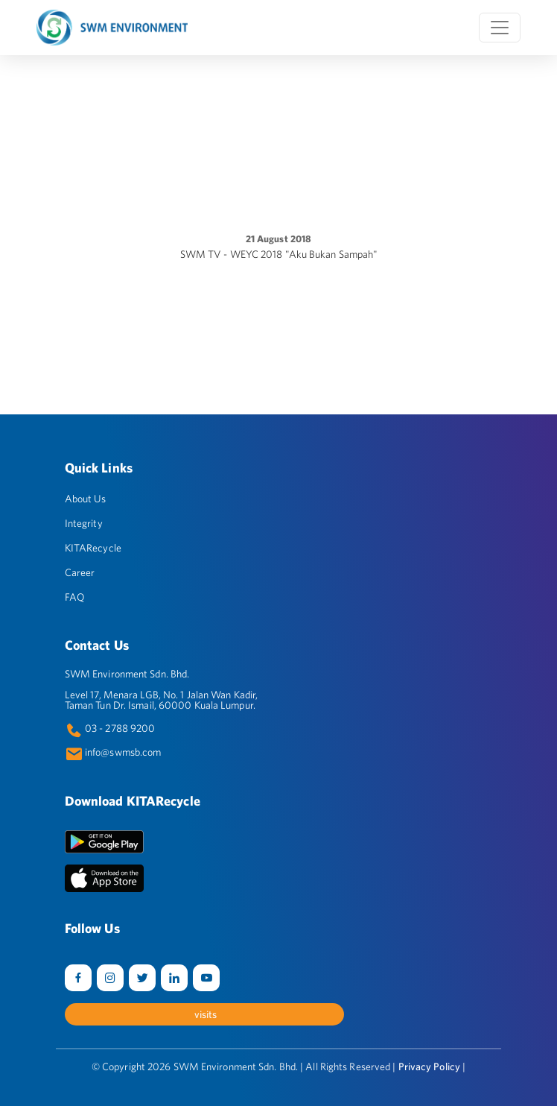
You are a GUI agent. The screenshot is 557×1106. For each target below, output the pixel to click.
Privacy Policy (429, 1066)
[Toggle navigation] (500, 27)
